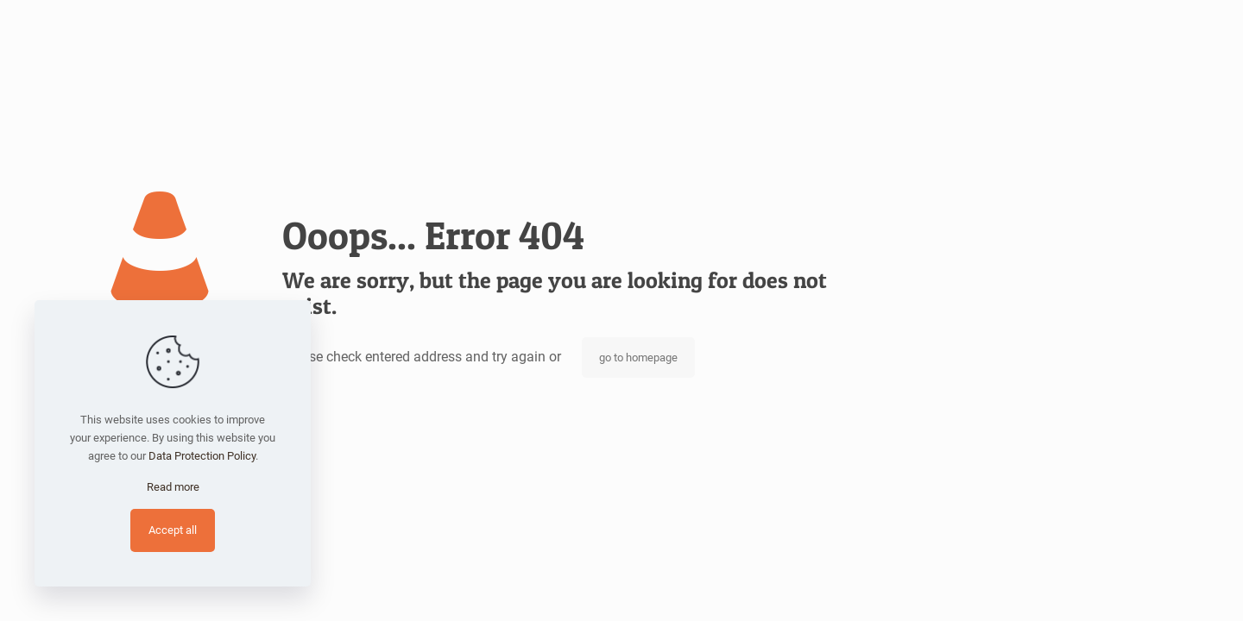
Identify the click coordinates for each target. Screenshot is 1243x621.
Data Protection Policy (202, 455)
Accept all (172, 530)
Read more (173, 486)
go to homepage (638, 357)
